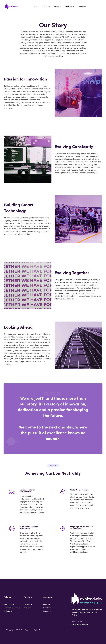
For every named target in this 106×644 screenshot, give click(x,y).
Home (36, 6)
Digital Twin (8, 611)
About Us (46, 604)
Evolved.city (28, 604)
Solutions (46, 6)
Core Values (47, 608)
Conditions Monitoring (12, 608)
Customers (69, 6)
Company (81, 6)
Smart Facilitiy (9, 604)
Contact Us (47, 611)
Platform (57, 6)
